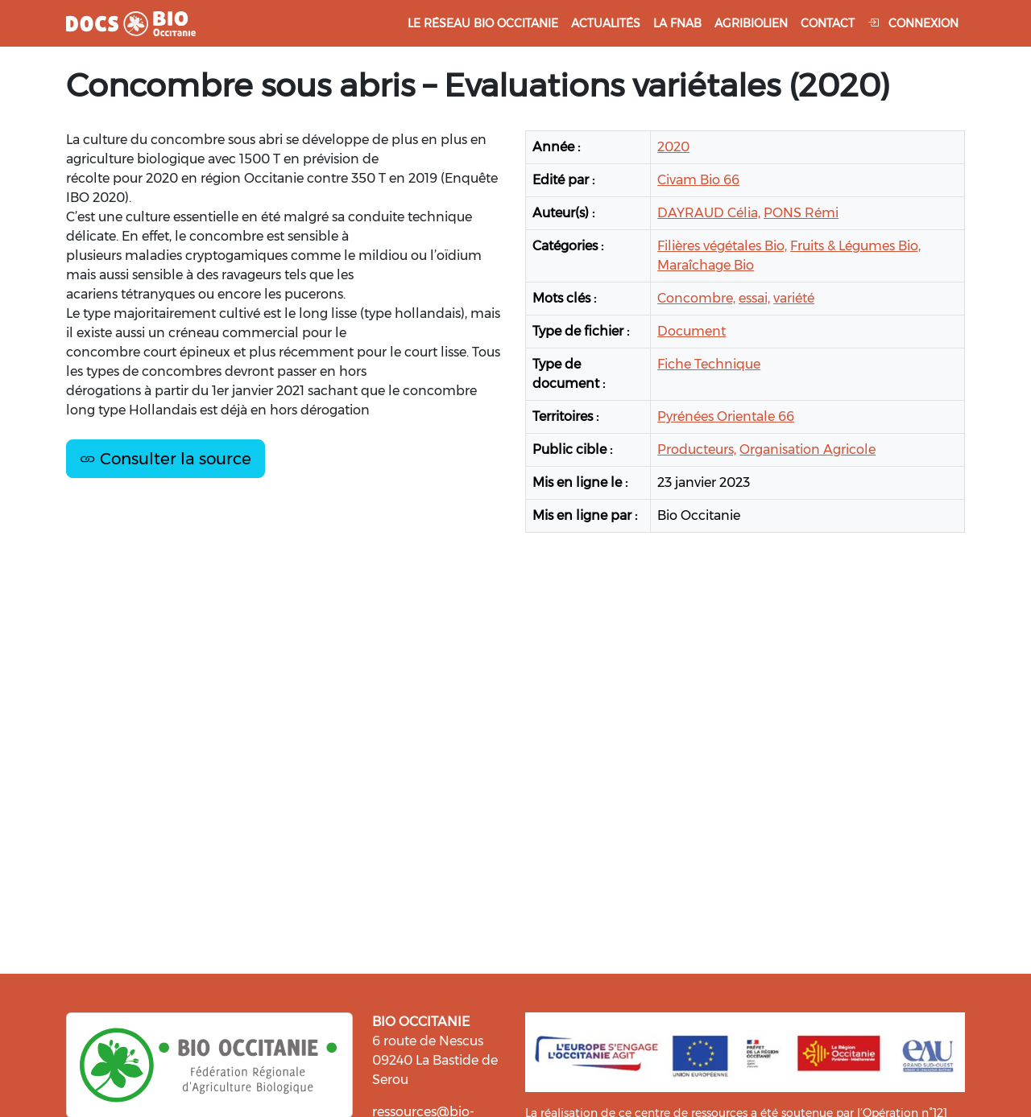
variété (793, 298)
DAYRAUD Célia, (708, 213)
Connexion (913, 23)
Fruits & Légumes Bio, (855, 245)
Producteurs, (696, 449)
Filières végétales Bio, (722, 245)
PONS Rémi (801, 213)
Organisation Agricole (807, 449)
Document (691, 331)
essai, (754, 298)
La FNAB (677, 23)
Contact (828, 23)
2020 (673, 147)
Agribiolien (751, 23)
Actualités (605, 23)
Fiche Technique (708, 364)
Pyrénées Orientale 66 (725, 416)
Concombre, (696, 298)
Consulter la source (165, 458)
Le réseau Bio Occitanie (483, 23)
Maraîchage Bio (705, 265)
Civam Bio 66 (698, 180)
